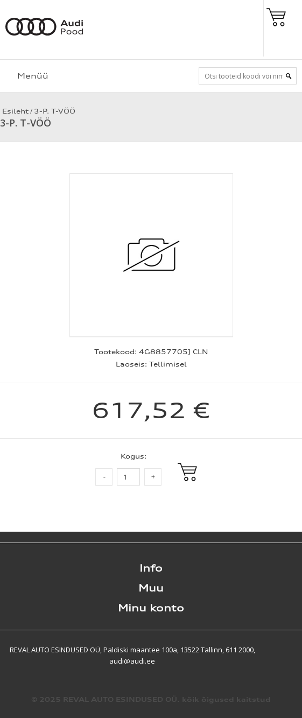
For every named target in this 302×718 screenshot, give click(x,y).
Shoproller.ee (283, 649)
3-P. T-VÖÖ (54, 111)
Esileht (14, 111)
